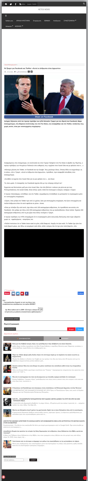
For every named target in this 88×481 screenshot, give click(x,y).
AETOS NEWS (44, 9)
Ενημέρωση (10, 290)
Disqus (80, 321)
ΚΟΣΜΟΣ (18, 26)
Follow (80, 293)
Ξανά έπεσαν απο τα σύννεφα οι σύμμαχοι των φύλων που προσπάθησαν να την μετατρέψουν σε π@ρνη (45, 433)
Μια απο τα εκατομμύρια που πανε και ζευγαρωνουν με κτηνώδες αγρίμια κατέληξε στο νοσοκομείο (43, 369)
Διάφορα (9, 26)
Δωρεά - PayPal (31, 4)
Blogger (71, 321)
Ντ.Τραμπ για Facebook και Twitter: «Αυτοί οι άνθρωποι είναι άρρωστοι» (32, 68)
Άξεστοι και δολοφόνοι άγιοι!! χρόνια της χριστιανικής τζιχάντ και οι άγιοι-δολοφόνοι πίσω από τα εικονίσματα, (47, 402)
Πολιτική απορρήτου (45, 477)
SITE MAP (35, 477)
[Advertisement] (44, 46)
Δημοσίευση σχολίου (11, 326)
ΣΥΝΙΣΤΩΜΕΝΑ (69, 21)
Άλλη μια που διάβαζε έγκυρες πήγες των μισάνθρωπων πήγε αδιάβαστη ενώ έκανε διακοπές (41, 336)
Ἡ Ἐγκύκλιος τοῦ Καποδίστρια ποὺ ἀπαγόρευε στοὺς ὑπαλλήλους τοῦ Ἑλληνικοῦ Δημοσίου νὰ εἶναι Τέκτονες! (46, 380)
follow (22, 4)
